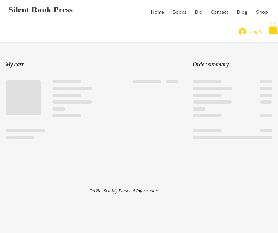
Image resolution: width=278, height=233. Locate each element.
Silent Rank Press (41, 9)
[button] (273, 28)
